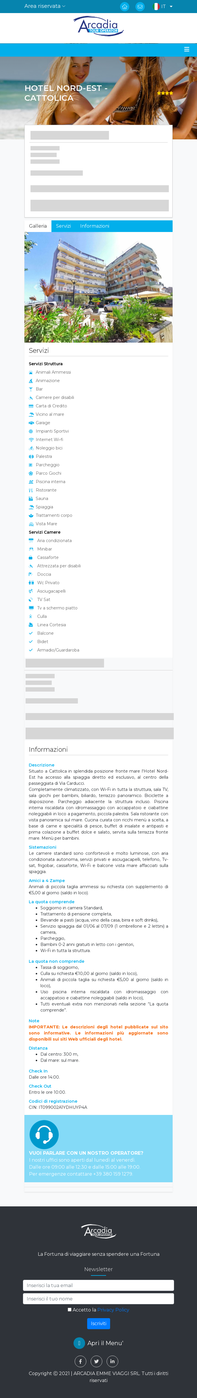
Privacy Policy (113, 1310)
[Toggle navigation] (187, 49)
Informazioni (94, 226)
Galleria (38, 226)
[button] (161, 6)
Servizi (63, 226)
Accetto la (98, 1310)
